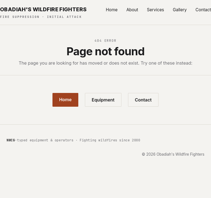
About (132, 9)
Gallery (180, 9)
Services (155, 9)
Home (112, 9)
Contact (203, 9)
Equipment (103, 100)
